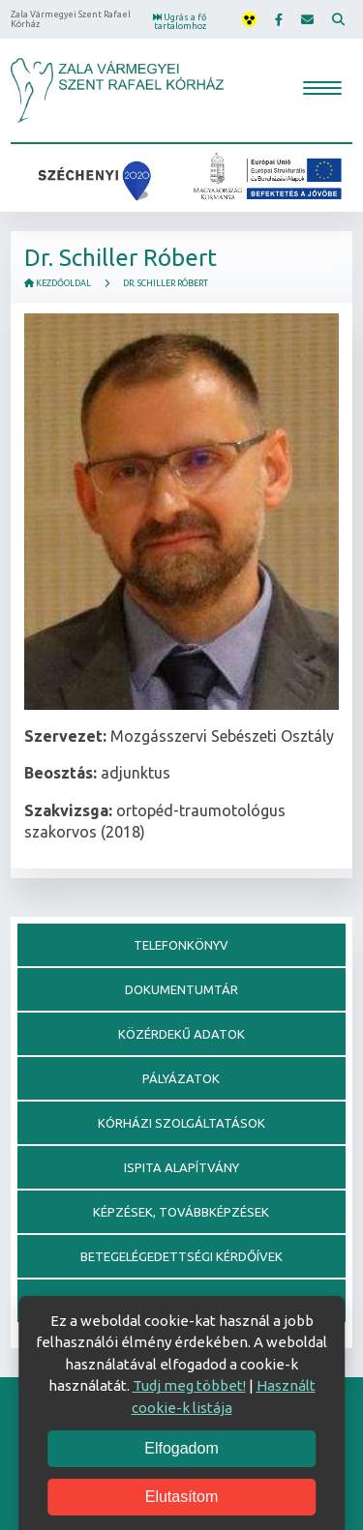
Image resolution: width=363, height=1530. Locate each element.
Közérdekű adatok (181, 1034)
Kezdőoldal (57, 283)
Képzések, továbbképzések (181, 1212)
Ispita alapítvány (181, 1167)
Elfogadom (181, 1448)
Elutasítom (182, 1496)
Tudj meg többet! (189, 1385)
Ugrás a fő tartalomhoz (179, 22)
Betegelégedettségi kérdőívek (181, 1256)
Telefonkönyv (181, 945)
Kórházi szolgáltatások (181, 1123)
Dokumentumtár (181, 989)
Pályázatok (181, 1078)
